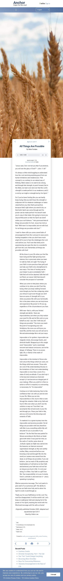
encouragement (30, 536)
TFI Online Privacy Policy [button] (12, 578)
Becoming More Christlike (27, 559)
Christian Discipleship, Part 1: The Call (31, 554)
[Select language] (43, 10)
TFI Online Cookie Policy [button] (30, 578)
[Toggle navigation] (16, 10)
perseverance (32, 538)
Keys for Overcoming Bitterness (29, 561)
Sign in (47, 3)
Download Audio (29, 162)
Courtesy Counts (24, 551)
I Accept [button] (53, 574)
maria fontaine (43, 536)
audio (24, 536)
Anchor (19, 2)
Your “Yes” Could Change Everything (30, 556)
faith (37, 536)
